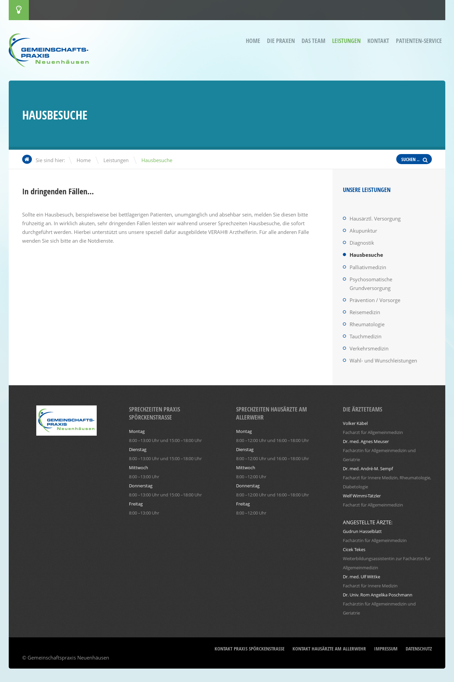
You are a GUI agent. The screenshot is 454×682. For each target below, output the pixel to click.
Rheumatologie (367, 324)
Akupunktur (363, 230)
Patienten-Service (419, 41)
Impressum (386, 648)
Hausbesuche (366, 254)
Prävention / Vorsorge (375, 300)
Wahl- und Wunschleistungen (383, 360)
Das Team (313, 41)
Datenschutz (419, 648)
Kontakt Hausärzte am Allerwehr (329, 648)
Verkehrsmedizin (369, 348)
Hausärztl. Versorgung (375, 218)
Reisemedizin (365, 312)
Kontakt (378, 41)
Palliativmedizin (368, 267)
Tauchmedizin (365, 336)
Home (253, 41)
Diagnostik (362, 242)
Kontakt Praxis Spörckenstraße (249, 648)
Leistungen (346, 41)
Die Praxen (281, 41)
